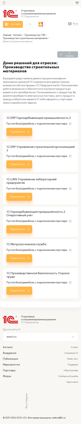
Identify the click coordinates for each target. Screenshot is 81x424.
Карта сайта (72, 382)
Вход (75, 23)
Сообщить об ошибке (68, 376)
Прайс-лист (72, 359)
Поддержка (73, 365)
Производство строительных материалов (25, 38)
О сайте (74, 347)
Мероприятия (11, 364)
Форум (7, 376)
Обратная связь (71, 370)
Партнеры (9, 370)
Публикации (10, 358)
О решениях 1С (71, 353)
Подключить (17, 131)
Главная (7, 35)
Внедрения (9, 353)
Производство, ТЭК (34, 35)
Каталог (17, 35)
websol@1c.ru (59, 418)
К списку (69, 54)
